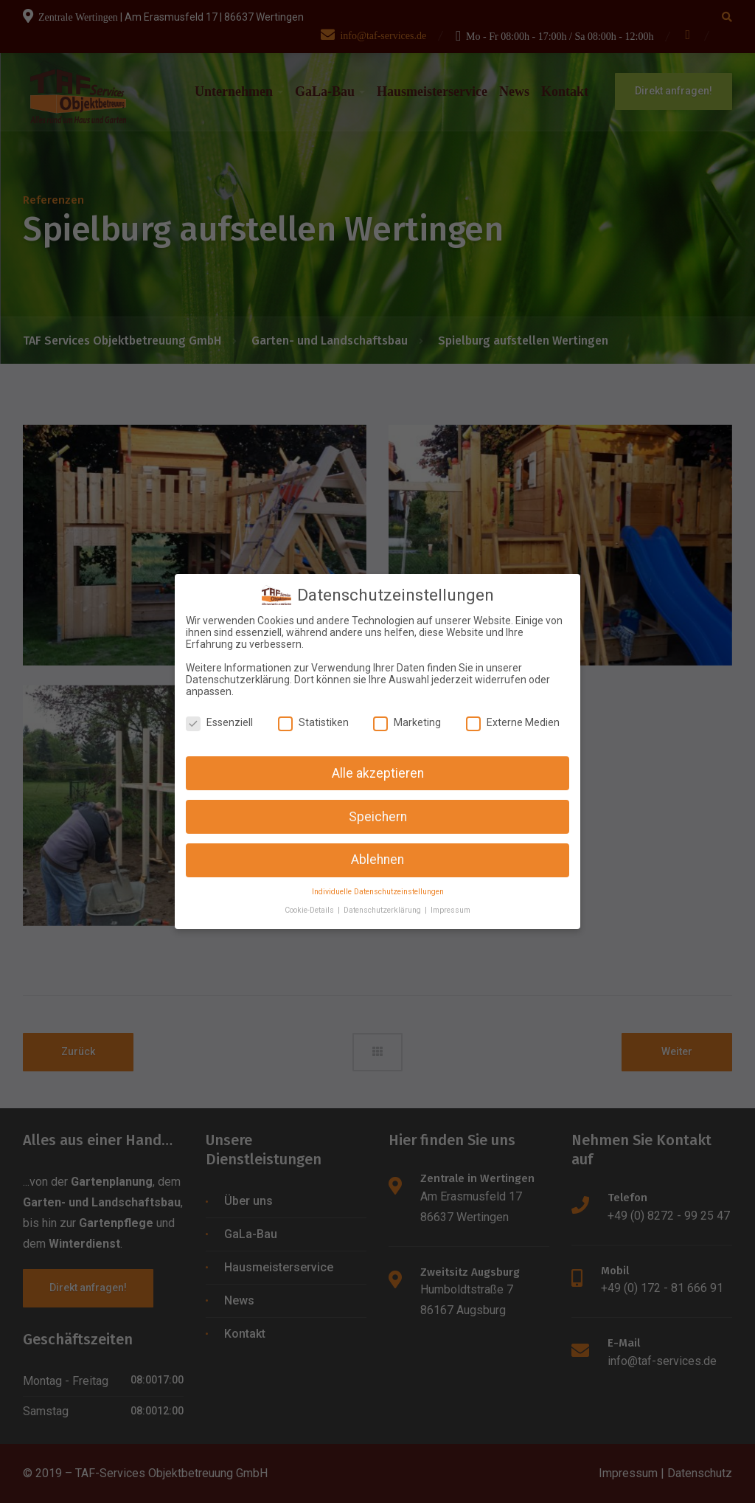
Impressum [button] (450, 901)
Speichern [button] (378, 808)
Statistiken (313, 713)
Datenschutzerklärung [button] (383, 901)
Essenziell (219, 713)
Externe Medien (513, 713)
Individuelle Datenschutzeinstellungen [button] (378, 883)
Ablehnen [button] (377, 851)
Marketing (407, 713)
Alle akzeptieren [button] (378, 764)
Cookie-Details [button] (310, 901)
